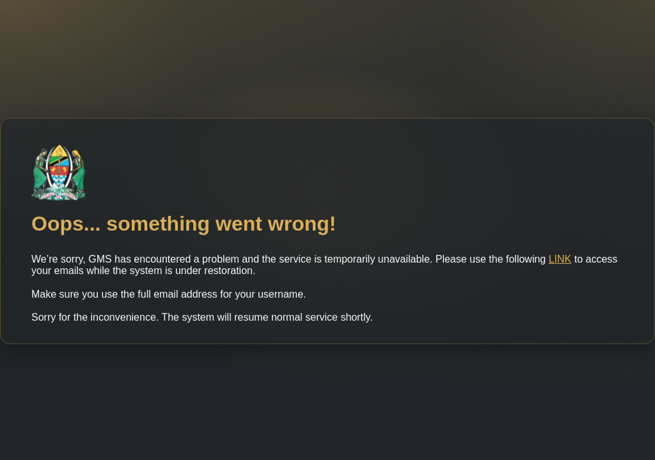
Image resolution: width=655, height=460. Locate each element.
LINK (560, 262)
